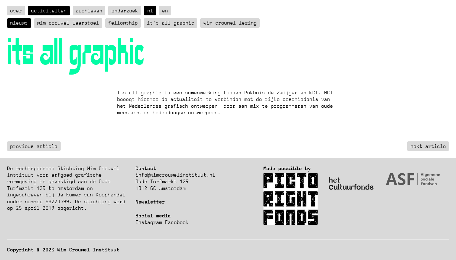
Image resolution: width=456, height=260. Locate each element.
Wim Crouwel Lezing (230, 23)
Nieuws (19, 23)
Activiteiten (49, 11)
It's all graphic (170, 23)
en (165, 11)
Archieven (89, 11)
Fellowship (123, 23)
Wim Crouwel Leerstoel (68, 23)
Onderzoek (124, 11)
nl (150, 11)
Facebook (177, 222)
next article (428, 146)
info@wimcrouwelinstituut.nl (175, 175)
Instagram (148, 222)
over (16, 11)
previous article (33, 146)
